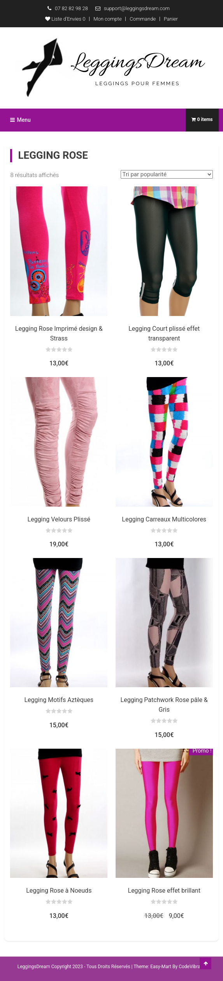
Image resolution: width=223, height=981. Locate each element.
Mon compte (107, 19)
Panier (171, 19)
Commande (143, 19)
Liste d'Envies (65, 19)
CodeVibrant (191, 966)
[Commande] (167, 174)
